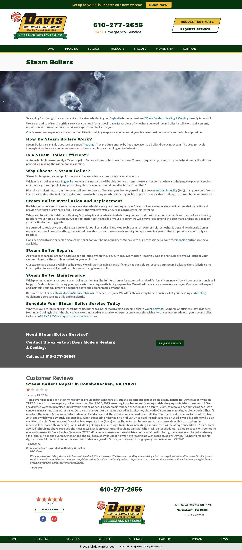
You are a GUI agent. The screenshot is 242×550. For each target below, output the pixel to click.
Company (189, 48)
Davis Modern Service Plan (72, 293)
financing (181, 240)
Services (94, 48)
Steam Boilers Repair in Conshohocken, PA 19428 (81, 384)
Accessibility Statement (149, 546)
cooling (201, 293)
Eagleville (116, 118)
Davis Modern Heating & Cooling (167, 118)
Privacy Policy (127, 546)
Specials (140, 48)
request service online (74, 316)
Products (117, 48)
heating (89, 144)
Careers (165, 539)
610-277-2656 (118, 25)
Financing (71, 48)
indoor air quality (166, 190)
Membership (164, 48)
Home (50, 48)
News (224, 539)
